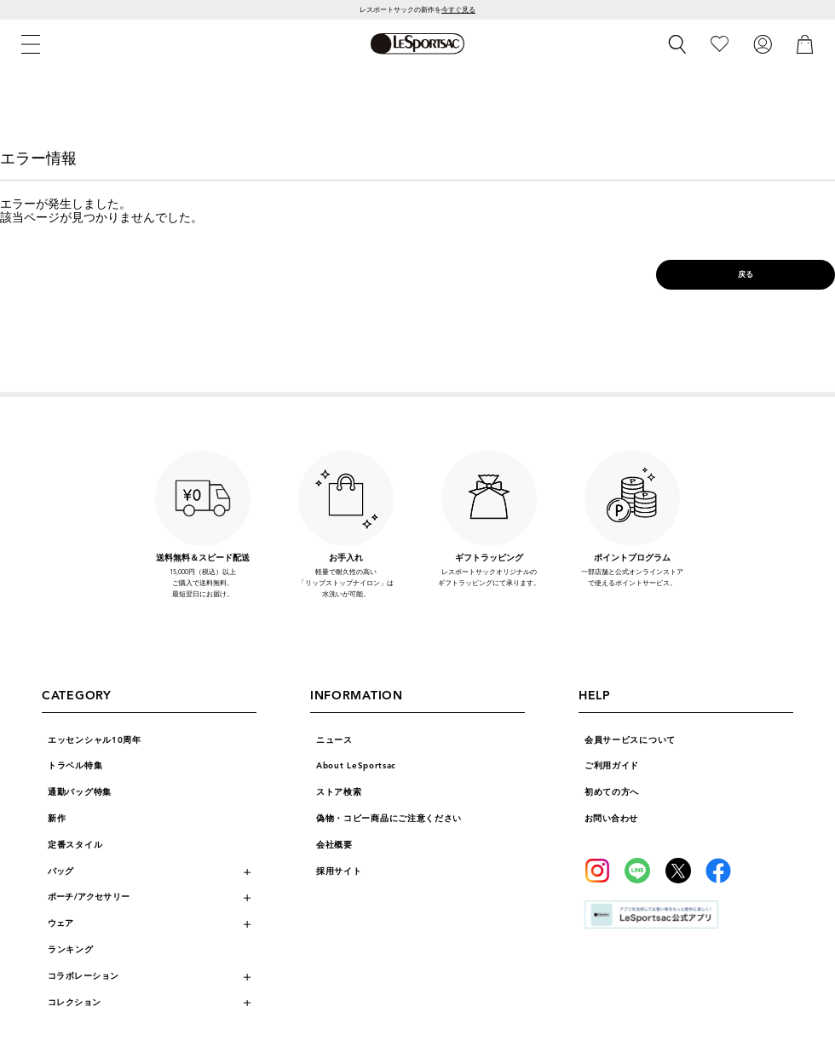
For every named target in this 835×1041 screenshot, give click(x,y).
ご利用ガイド (611, 766)
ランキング (71, 950)
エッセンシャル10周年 (94, 740)
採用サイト (339, 871)
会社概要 (334, 845)
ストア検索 (339, 792)
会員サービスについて (630, 740)
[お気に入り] (719, 43)
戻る (746, 274)
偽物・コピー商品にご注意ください (389, 819)
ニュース (334, 740)
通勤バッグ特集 (80, 792)
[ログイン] (762, 43)
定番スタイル (75, 845)
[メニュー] (30, 44)
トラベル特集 (75, 766)
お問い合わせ (611, 819)
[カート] (805, 43)
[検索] (677, 44)
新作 (57, 819)
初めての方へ (611, 792)
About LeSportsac (356, 766)
